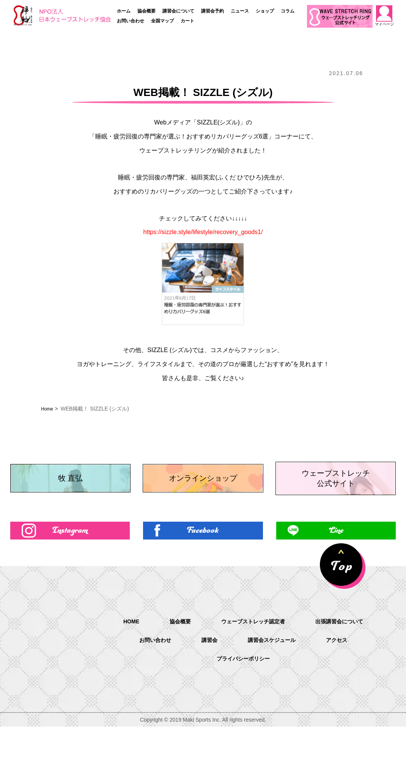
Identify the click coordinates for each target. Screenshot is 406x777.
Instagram (70, 579)
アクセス (343, 690)
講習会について (178, 11)
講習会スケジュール (273, 690)
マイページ (384, 15)
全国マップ (162, 21)
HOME (122, 670)
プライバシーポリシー (243, 709)
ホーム (124, 11)
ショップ (265, 11)
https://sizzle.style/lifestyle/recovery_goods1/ (203, 232)
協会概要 (146, 11)
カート (187, 21)
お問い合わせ (130, 21)
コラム (287, 11)
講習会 (207, 690)
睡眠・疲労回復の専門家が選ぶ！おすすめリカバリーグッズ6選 (182, 136)
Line (336, 579)
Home (48, 409)
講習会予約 (212, 11)
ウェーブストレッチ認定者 (252, 671)
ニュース (240, 11)
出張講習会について (346, 671)
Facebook (202, 579)
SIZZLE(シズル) (218, 122)
